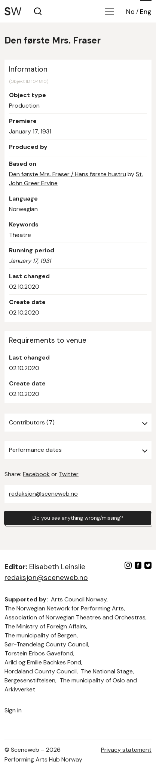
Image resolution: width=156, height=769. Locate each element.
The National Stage (107, 671)
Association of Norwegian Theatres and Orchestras (75, 617)
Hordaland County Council (40, 671)
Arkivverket (19, 689)
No (130, 11)
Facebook (36, 474)
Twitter (69, 474)
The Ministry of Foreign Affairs (45, 626)
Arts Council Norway (79, 599)
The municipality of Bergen (40, 635)
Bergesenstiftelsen (29, 680)
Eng (146, 11)
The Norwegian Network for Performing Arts (64, 608)
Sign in (13, 710)
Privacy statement (126, 750)
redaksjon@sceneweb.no (43, 494)
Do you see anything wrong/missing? (78, 517)
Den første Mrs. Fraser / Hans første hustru (67, 174)
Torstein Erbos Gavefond (38, 653)
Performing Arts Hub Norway (43, 759)
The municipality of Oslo (92, 680)
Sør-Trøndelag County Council (46, 644)
